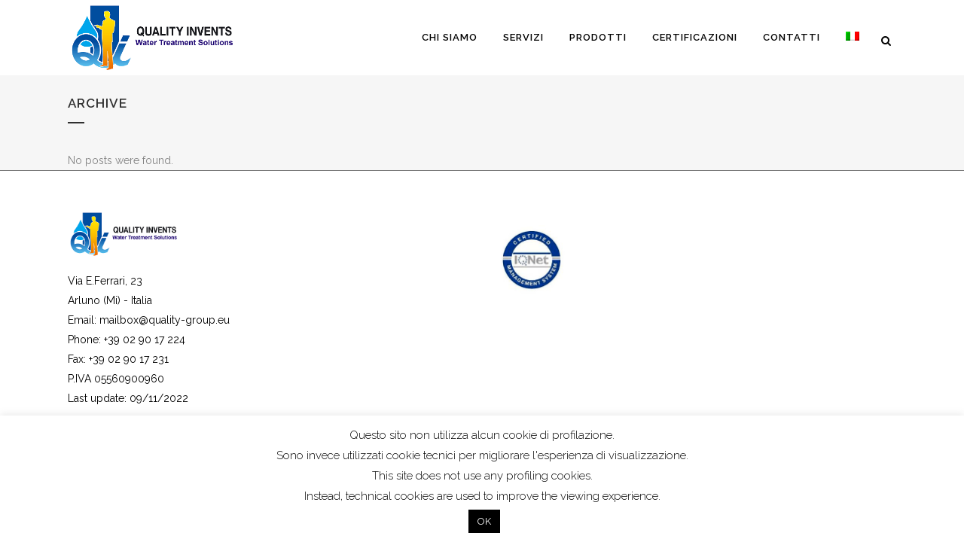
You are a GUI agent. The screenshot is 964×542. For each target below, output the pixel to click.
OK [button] (484, 521)
